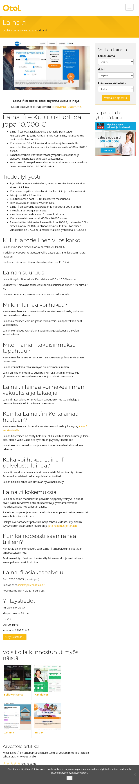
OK (69, 778)
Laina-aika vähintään (112, 83)
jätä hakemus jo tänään (62, 525)
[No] (134, 774)
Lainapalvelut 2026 (23, 30)
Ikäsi (101, 69)
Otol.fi (6, 30)
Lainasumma (106, 56)
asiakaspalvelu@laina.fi (31, 585)
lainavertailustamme (66, 107)
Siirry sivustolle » (14, 637)
